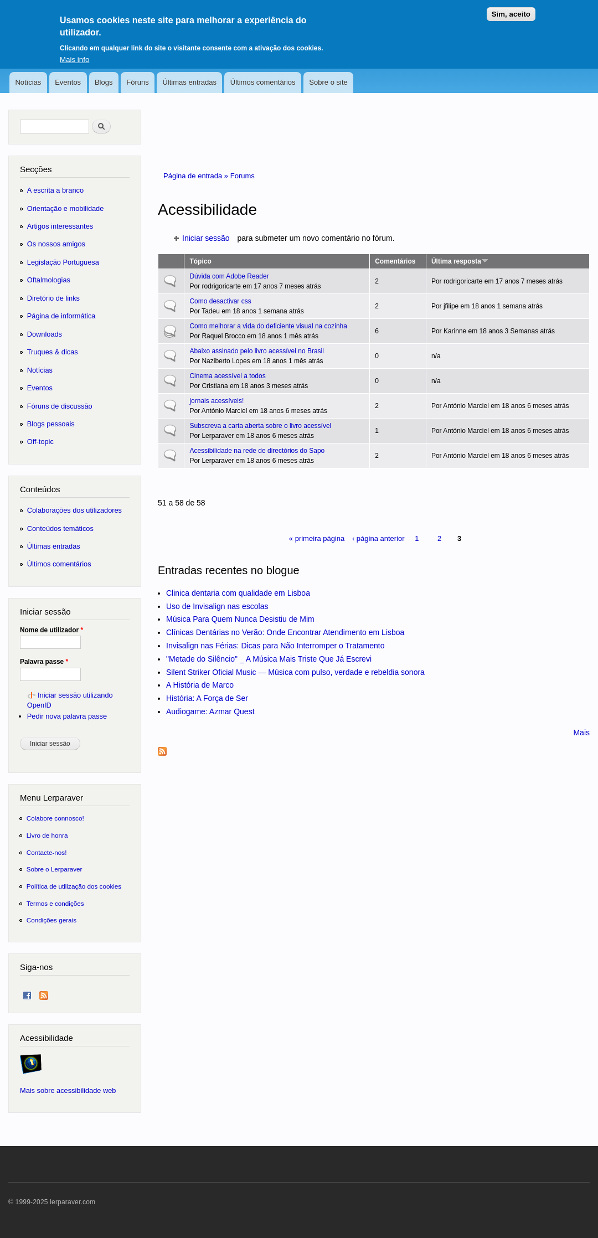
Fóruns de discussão (59, 406)
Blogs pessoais (51, 424)
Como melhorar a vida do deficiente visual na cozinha (268, 326)
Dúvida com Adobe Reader (229, 276)
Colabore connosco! (55, 818)
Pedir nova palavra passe (67, 716)
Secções (35, 169)
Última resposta (459, 261)
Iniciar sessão (206, 238)
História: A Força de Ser (207, 698)
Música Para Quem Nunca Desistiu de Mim (240, 619)
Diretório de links (53, 298)
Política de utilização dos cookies (74, 886)
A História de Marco (200, 684)
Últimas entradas (189, 82)
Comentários (395, 261)
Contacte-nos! (47, 852)
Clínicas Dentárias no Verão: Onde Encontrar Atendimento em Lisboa (285, 632)
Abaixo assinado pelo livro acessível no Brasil (256, 351)
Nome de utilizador (51, 630)
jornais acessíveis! (216, 401)
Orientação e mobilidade (65, 208)
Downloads (44, 334)
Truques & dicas (52, 352)
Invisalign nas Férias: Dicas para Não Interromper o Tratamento (275, 645)
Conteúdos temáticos (60, 528)
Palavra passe (44, 662)
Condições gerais (51, 920)
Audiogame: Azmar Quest (210, 711)
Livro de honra (47, 835)
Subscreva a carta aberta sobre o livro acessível (260, 426)
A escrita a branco (55, 190)
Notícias (28, 82)
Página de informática (61, 316)
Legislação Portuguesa (63, 262)
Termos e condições (55, 903)
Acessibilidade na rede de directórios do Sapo (256, 451)
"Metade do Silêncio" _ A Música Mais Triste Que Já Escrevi (269, 658)
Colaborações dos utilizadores (74, 510)
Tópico (200, 261)
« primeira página (316, 538)
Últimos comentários (263, 82)
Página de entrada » (196, 176)
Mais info (74, 52)
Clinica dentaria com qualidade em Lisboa (238, 593)
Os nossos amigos (56, 244)
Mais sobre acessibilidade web (68, 1090)
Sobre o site (328, 82)
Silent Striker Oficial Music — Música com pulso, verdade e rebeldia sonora (295, 672)
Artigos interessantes (60, 226)
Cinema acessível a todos (227, 376)
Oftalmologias (48, 280)
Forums (242, 176)
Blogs (104, 82)
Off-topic (40, 441)
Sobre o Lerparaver (55, 869)
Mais (581, 732)
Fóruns (137, 82)
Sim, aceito (511, 7)
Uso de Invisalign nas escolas (217, 606)
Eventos (68, 82)
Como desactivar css (220, 301)
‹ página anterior (378, 538)
